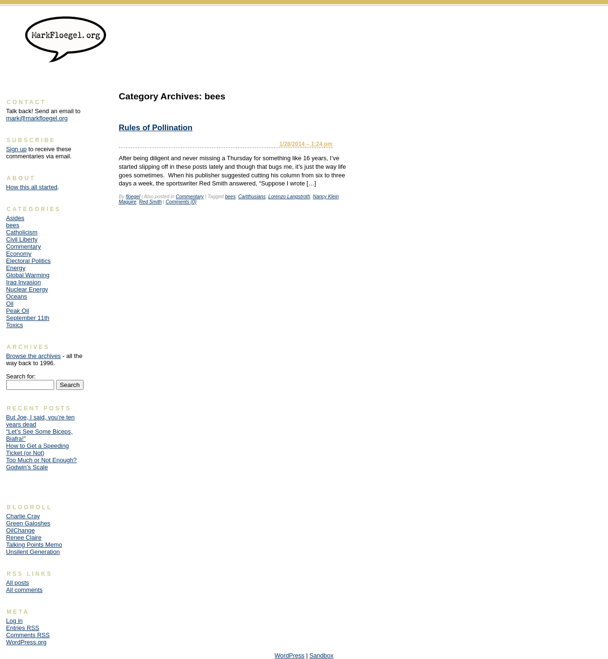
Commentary (190, 196)
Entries (22, 627)
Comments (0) (181, 201)
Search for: (21, 376)
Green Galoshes (28, 523)
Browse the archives (33, 355)
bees (230, 196)
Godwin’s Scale (27, 467)
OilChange (20, 530)
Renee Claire (24, 537)
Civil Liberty (22, 239)
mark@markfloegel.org (37, 118)
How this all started (31, 187)
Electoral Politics (28, 260)
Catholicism (22, 232)
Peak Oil (17, 310)
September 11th (27, 317)
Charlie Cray (23, 516)
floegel (133, 196)
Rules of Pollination (155, 127)
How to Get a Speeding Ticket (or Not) (37, 449)
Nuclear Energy (27, 289)
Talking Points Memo (34, 544)
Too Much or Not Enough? (41, 460)
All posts (17, 582)
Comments (28, 635)
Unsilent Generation (33, 551)
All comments (24, 589)
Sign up (16, 149)
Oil (10, 303)
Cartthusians (252, 196)
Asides (15, 218)
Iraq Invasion (23, 282)
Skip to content (582, 21)
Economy (18, 253)
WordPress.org (26, 642)
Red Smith (150, 201)
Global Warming (27, 275)
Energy (16, 267)
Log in (14, 620)
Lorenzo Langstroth (289, 196)
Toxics (14, 325)
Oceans (16, 296)
